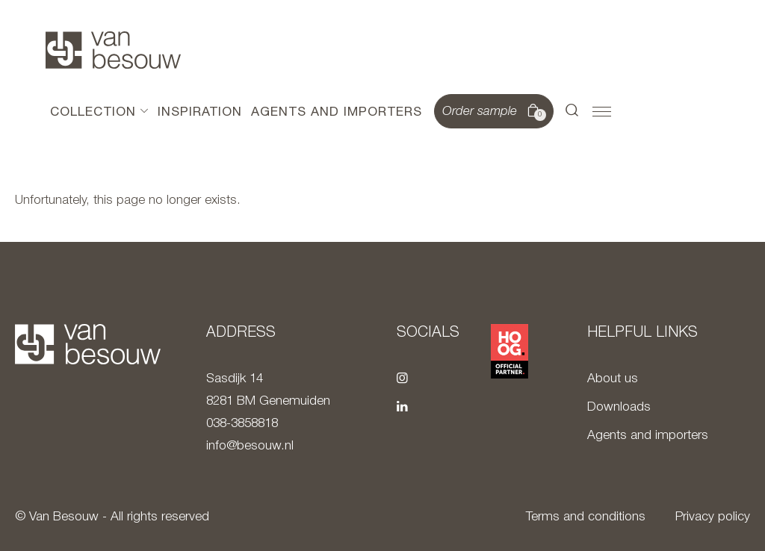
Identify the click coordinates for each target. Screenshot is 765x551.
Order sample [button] (492, 112)
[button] (572, 111)
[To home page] (113, 50)
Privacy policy (712, 517)
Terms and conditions (585, 517)
